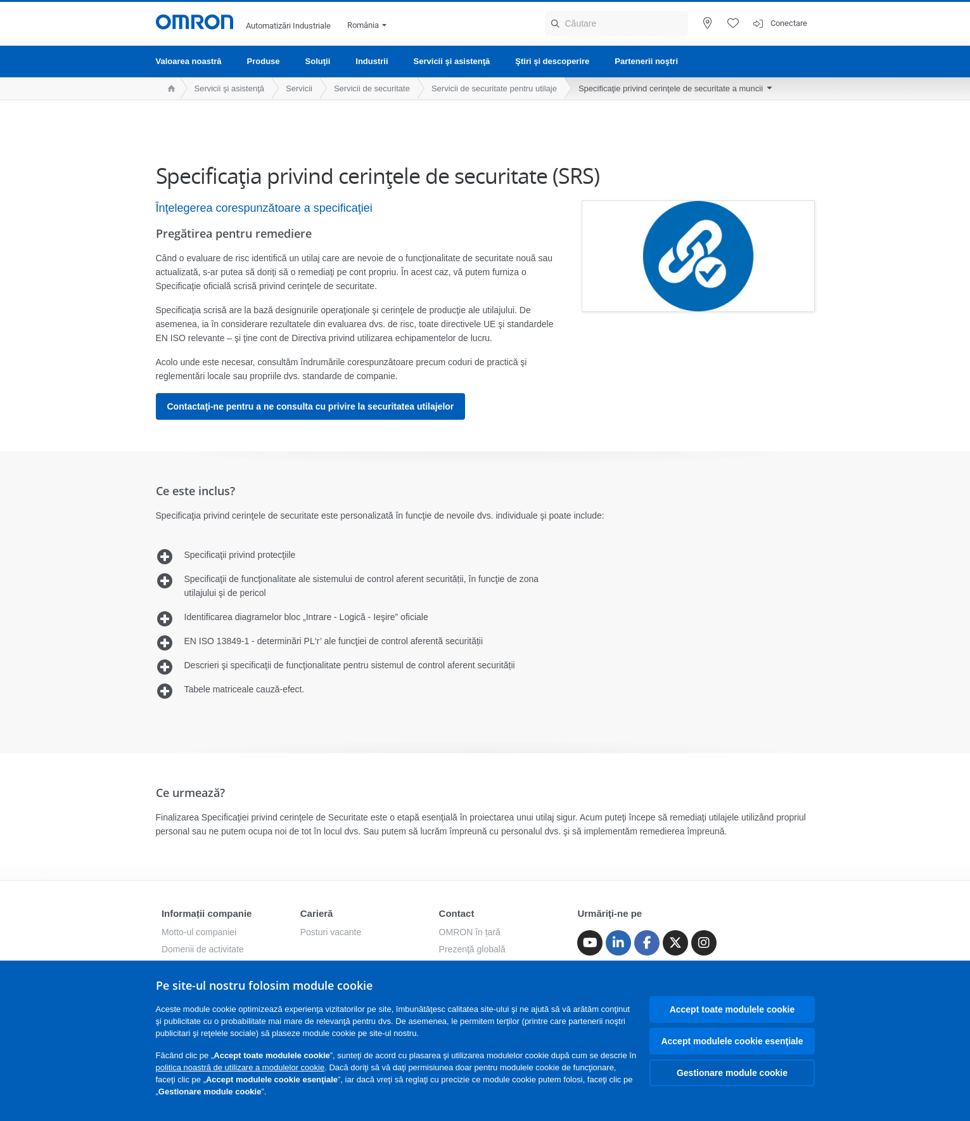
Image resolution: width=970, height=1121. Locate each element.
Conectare (788, 23)
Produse (263, 61)
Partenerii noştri (646, 61)
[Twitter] (675, 943)
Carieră (316, 913)
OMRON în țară (470, 932)
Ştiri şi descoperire (552, 61)
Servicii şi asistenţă (452, 61)
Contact (457, 913)
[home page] (168, 88)
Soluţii (318, 61)
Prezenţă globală (472, 949)
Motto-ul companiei (199, 932)
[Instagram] (704, 943)
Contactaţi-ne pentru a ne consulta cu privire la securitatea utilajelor (310, 406)
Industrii (371, 61)
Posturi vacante (331, 932)
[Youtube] (590, 943)
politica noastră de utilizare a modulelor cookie (240, 1067)
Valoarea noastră (189, 61)
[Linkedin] (618, 943)
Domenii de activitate (203, 949)
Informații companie (207, 913)
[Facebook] (647, 943)
